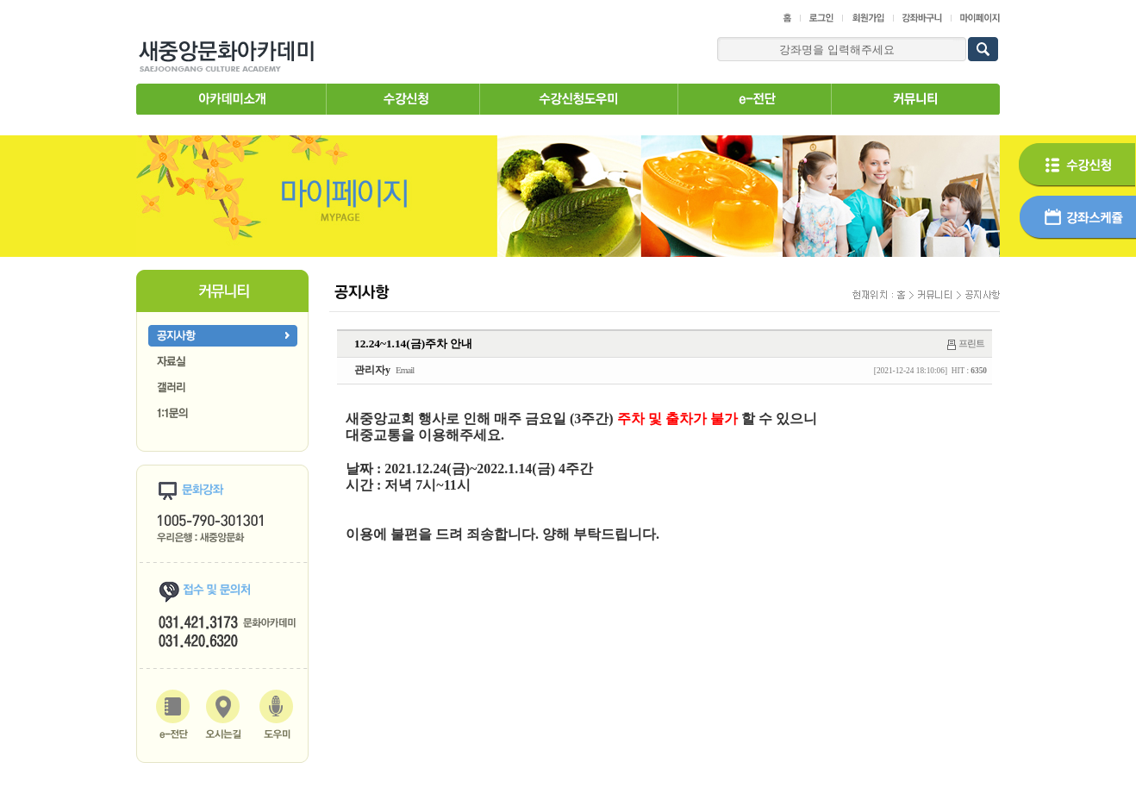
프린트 (971, 343)
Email (405, 370)
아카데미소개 (231, 99)
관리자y (372, 370)
